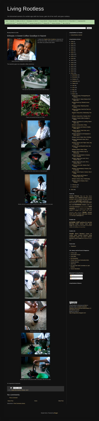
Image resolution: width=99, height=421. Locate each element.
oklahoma (82, 208)
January (74, 187)
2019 (72, 56)
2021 (72, 52)
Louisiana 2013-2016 (10, 23)
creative (71, 235)
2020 (72, 54)
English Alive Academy (50, 39)
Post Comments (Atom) (19, 403)
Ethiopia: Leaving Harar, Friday (79, 125)
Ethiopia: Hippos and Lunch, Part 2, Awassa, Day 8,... (80, 159)
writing (90, 235)
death (77, 224)
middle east (89, 204)
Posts (72, 275)
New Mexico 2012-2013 (22, 23)
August (74, 83)
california (76, 199)
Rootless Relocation (56, 23)
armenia (90, 197)
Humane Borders (75, 262)
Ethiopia (23, 390)
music (71, 233)
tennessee (80, 212)
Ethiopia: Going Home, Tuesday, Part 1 (81, 116)
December (75, 75)
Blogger (56, 413)
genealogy (83, 226)
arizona (80, 197)
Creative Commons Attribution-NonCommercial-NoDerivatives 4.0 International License (80, 308)
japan (76, 202)
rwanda (76, 210)
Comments (73, 278)
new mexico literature (86, 236)
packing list (83, 222)
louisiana (78, 204)
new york (77, 208)
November (75, 77)
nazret (27, 390)
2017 (72, 60)
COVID (71, 196)
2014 (72, 66)
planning (71, 224)
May (73, 89)
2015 (72, 64)
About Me (12, 21)
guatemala (85, 201)
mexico (84, 204)
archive (79, 226)
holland (90, 201)
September (75, 81)
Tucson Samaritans (75, 268)
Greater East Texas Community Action (80, 260)
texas (84, 212)
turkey (79, 214)
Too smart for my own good (79, 225)
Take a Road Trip (66, 23)
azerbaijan (71, 199)
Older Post (60, 401)
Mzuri (85, 305)
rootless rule (72, 226)
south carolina (82, 210)
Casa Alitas (73, 256)
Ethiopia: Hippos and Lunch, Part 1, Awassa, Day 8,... (80, 162)
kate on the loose (84, 202)
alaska (76, 197)
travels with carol (73, 214)
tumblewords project (74, 236)
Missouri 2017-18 (62, 21)
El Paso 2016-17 (72, 21)
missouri (77, 206)
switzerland (71, 212)
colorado (90, 199)
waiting (76, 226)
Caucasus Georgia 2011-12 (35, 23)
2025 (72, 43)
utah (70, 215)
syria (76, 212)
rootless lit (71, 210)
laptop (90, 224)
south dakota (89, 210)
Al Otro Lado (74, 253)
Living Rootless (25, 9)
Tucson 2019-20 (43, 21)
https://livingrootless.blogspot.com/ (77, 313)
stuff (77, 222)
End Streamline (74, 258)
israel (73, 202)
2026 (72, 41)
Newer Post (10, 401)
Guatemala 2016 (81, 21)
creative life (89, 233)
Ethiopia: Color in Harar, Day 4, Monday (81, 137)
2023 (72, 48)
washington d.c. (80, 215)
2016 (72, 62)
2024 (72, 45)
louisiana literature (83, 235)
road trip (89, 209)
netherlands (86, 206)
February (74, 184)
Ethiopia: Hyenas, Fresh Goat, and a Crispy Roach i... (80, 131)
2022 (72, 50)
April (73, 91)
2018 (72, 58)
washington (73, 215)
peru (85, 208)
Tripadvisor (73, 246)
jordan (79, 202)
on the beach (89, 225)
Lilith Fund (73, 263)
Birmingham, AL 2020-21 (32, 21)
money (82, 224)
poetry (75, 235)
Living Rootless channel (76, 35)
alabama (71, 197)
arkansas (85, 197)
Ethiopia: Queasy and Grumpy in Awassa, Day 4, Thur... (80, 176)
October (74, 79)
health (86, 224)
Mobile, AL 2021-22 (20, 21)
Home (6, 21)
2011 (72, 73)
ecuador (71, 201)
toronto (90, 212)
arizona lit (86, 238)
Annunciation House (75, 254)
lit (83, 238)
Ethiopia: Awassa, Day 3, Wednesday (81, 178)
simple (70, 225)
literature (82, 233)
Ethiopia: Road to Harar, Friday (79, 149)
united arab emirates (87, 214)
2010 (72, 189)
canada (80, 199)
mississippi (72, 206)
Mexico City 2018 (53, 21)
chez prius (84, 199)
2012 (72, 71)
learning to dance (73, 238)
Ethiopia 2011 (47, 23)
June (73, 87)
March (74, 93)
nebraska (82, 206)
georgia (79, 201)
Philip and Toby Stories (86, 196)
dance (76, 233)
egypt (74, 201)
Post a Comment (13, 397)
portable (72, 222)
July (73, 85)
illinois (70, 202)
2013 (72, 69)
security (89, 222)
